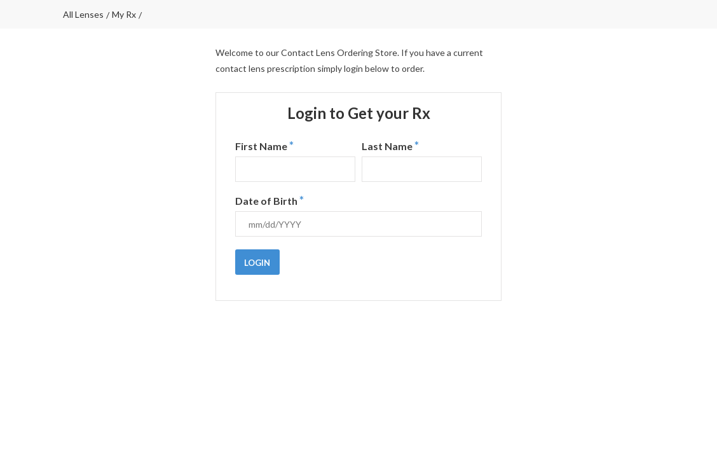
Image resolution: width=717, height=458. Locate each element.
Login (257, 263)
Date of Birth (269, 200)
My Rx (124, 14)
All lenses (83, 14)
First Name (264, 145)
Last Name (390, 145)
